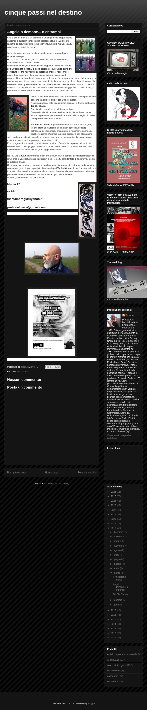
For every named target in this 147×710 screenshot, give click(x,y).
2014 (114, 624)
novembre (119, 536)
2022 (114, 510)
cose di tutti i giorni (116, 665)
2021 (114, 514)
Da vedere (112, 681)
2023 (114, 505)
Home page (51, 472)
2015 (114, 619)
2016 (114, 614)
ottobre (117, 541)
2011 (114, 637)
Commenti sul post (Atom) (56, 483)
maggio (118, 564)
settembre (119, 545)
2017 (114, 610)
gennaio (118, 604)
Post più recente (16, 472)
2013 (114, 628)
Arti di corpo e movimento (120, 654)
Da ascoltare (113, 670)
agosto (117, 550)
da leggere (112, 676)
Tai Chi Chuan (120, 594)
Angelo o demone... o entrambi (120, 587)
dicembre (119, 532)
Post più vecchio (87, 472)
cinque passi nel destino (43, 12)
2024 (114, 500)
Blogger (91, 703)
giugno (117, 559)
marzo (117, 572)
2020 (114, 519)
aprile (117, 568)
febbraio (118, 600)
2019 (114, 523)
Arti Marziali (22, 371)
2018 (114, 528)
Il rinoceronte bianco (119, 578)
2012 (114, 633)
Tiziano (130, 315)
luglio (117, 554)
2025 (114, 496)
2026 (114, 491)
